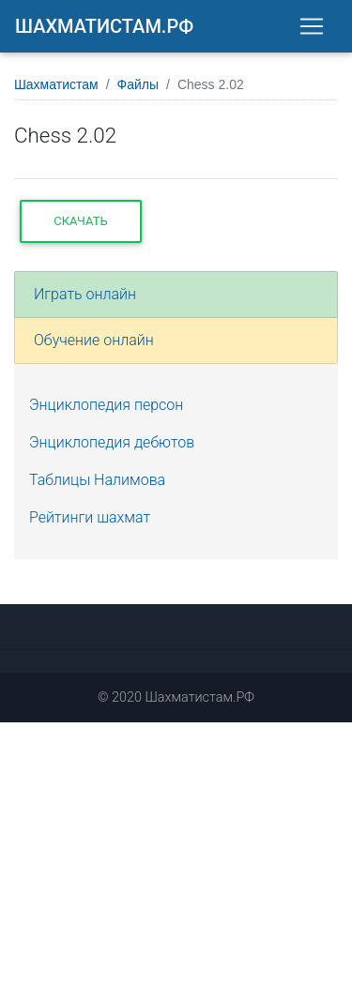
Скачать (80, 221)
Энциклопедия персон (106, 405)
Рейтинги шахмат (89, 517)
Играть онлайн (85, 294)
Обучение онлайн (94, 340)
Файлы (138, 84)
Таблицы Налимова (97, 480)
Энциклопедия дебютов (111, 442)
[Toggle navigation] (311, 26)
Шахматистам (56, 84)
